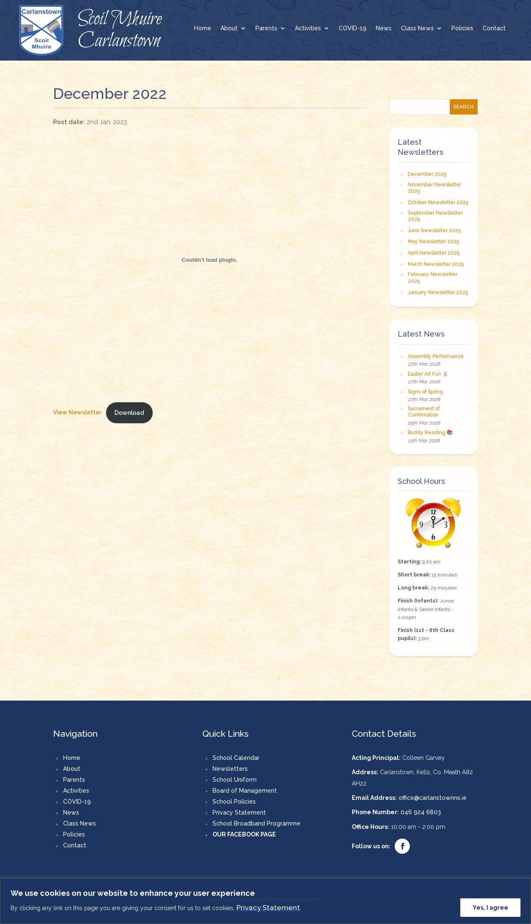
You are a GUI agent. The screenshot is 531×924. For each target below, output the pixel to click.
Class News (417, 28)
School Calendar (236, 757)
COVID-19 (352, 28)
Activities (308, 28)
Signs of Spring (425, 392)
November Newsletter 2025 (434, 188)
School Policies (234, 801)
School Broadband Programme (256, 823)
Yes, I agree (490, 907)
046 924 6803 (421, 812)
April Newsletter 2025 (433, 253)
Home (202, 28)
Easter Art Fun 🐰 (428, 374)
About (229, 28)
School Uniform (234, 779)
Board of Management (244, 790)
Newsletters (230, 768)
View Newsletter (77, 412)
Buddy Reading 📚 (430, 432)
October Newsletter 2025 (438, 202)
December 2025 (427, 174)
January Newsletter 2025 (438, 292)
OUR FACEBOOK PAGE (244, 834)
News (384, 28)
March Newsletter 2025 (436, 264)
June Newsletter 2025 (434, 231)
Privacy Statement (268, 907)
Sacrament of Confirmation (424, 412)
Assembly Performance (436, 356)
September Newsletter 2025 (435, 216)
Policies (462, 28)
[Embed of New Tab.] (209, 259)
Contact (494, 28)
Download (129, 412)
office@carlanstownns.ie (432, 797)
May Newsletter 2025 (433, 241)
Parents (266, 28)
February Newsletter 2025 (432, 277)
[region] (265, 901)
